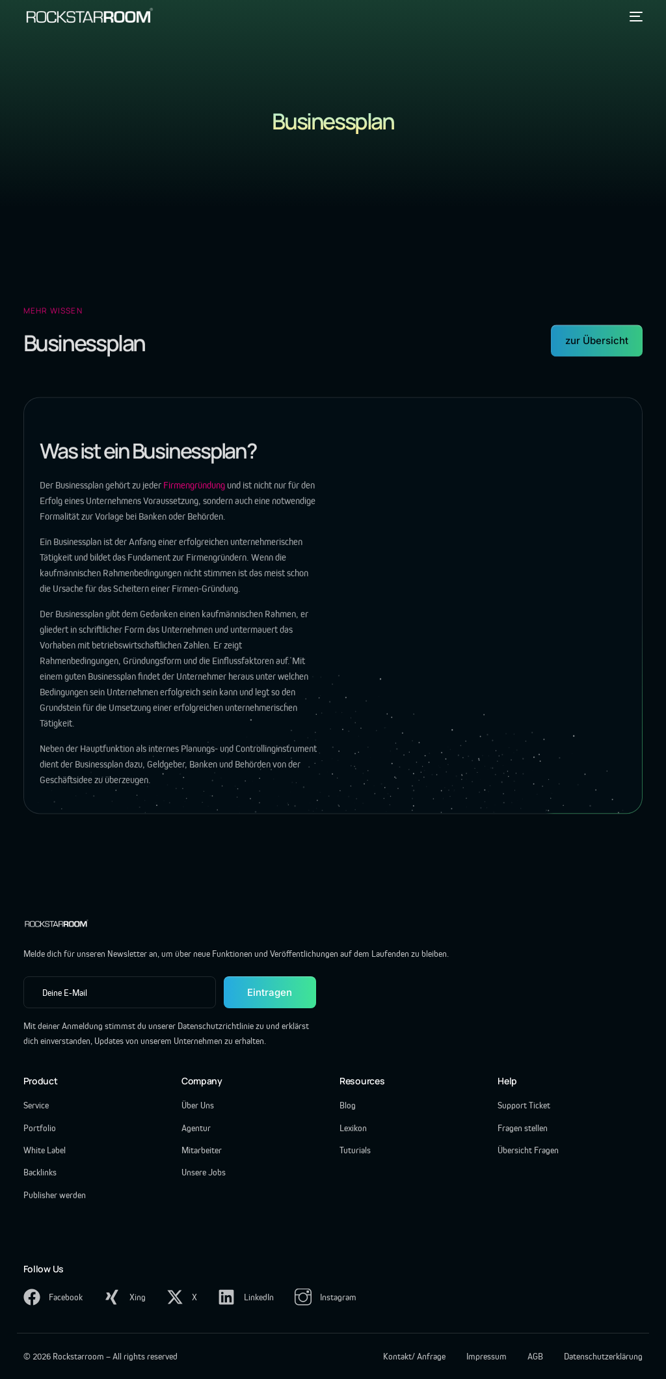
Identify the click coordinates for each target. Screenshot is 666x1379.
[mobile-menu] (633, 16)
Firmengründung (195, 492)
